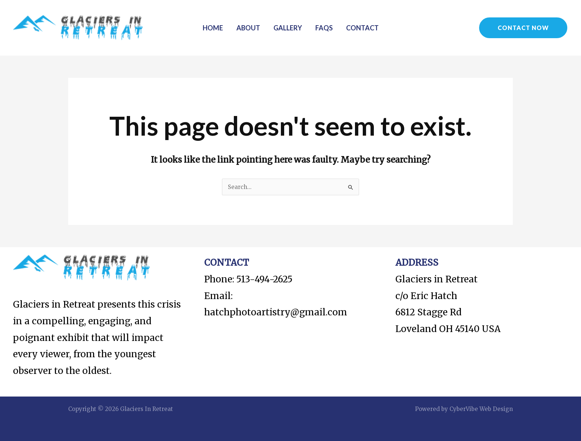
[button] (523, 28)
